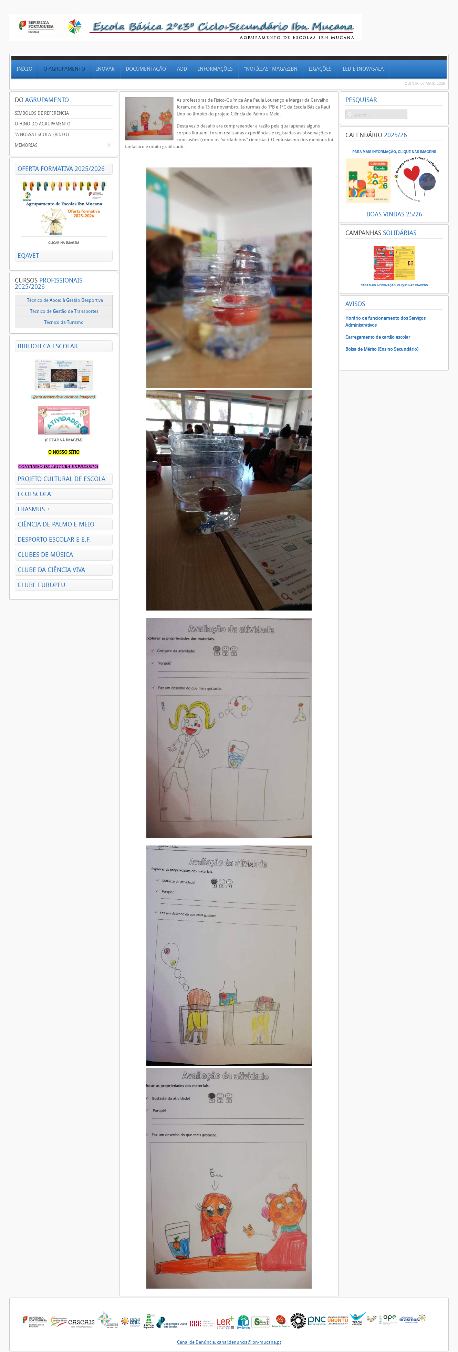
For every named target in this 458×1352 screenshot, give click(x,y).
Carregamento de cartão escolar (377, 337)
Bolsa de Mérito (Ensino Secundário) (381, 349)
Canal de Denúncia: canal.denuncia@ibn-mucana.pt (229, 1342)
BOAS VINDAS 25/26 (394, 214)
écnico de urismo (64, 322)
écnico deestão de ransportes (64, 311)
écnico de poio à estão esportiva (65, 300)
